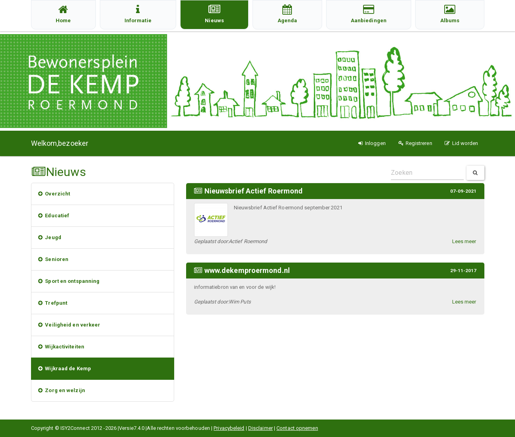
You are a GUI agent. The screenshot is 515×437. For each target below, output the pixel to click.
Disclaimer (260, 428)
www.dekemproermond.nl (247, 270)
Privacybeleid (229, 428)
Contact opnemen (297, 428)
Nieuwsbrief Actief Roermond (253, 191)
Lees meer (464, 241)
